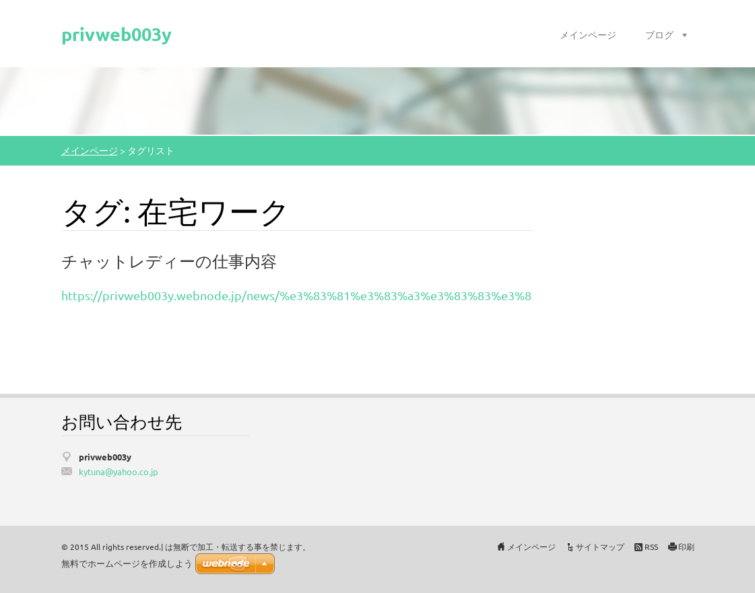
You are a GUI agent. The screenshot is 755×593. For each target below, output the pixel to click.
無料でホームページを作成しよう (127, 564)
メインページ (588, 34)
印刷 (686, 546)
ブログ (659, 34)
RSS (651, 546)
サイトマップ (600, 546)
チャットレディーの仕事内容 (169, 261)
